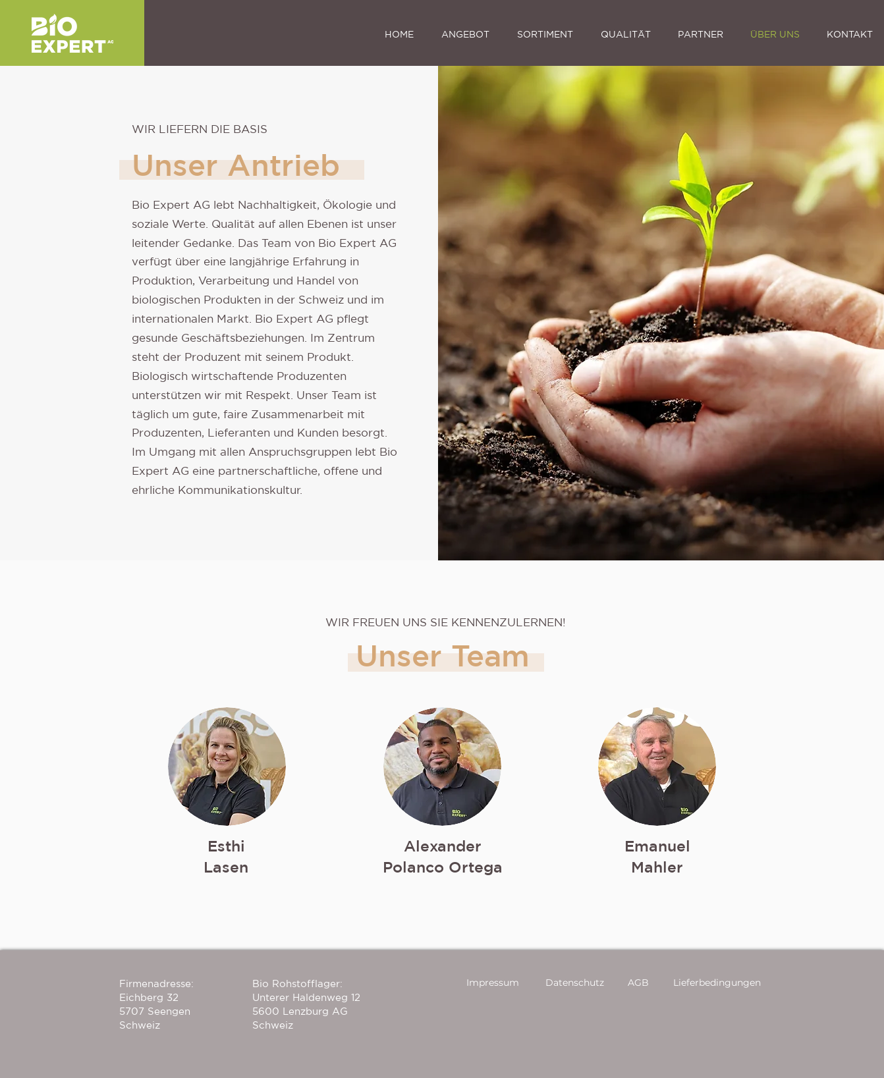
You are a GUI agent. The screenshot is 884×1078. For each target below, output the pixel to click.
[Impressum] (493, 983)
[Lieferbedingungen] (717, 983)
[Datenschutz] (575, 983)
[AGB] (639, 983)
